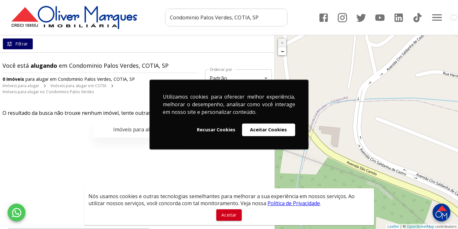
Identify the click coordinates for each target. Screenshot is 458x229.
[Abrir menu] (437, 17)
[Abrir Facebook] (323, 17)
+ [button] (282, 42)
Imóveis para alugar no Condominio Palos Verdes (48, 91)
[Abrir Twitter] (361, 17)
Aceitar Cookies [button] (268, 130)
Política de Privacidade (293, 203)
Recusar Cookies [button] (216, 130)
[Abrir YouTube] (379, 17)
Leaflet (393, 226)
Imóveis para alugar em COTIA (79, 85)
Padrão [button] (218, 78)
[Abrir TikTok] (417, 17)
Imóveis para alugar (21, 85)
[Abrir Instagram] (342, 17)
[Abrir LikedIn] (398, 17)
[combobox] (226, 17)
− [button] (282, 51)
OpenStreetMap (420, 226)
